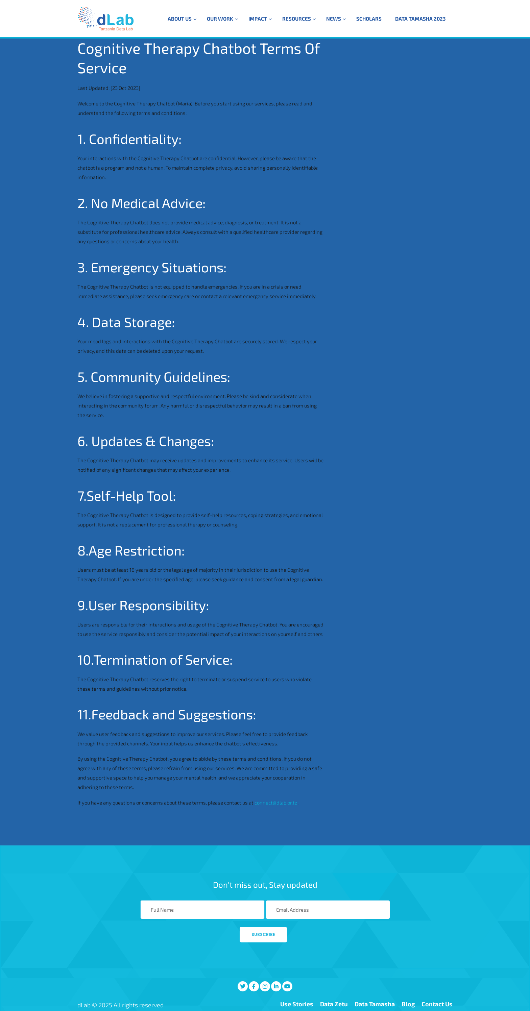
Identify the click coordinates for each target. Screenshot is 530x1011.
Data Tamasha (375, 1004)
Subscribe (263, 934)
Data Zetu (334, 1004)
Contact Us (437, 1004)
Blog (408, 1004)
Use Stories (296, 1004)
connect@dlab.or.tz (276, 802)
